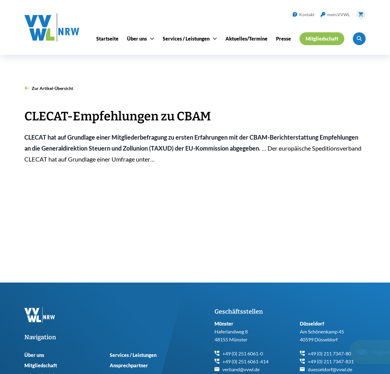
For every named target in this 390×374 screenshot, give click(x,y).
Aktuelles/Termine (246, 38)
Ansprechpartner (129, 365)
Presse (283, 38)
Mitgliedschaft (40, 365)
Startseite (107, 38)
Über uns (34, 355)
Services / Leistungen (133, 355)
